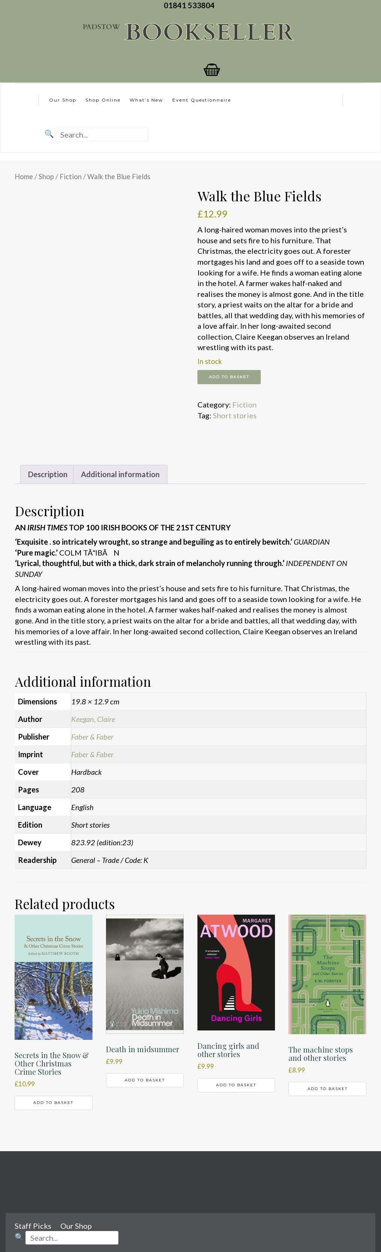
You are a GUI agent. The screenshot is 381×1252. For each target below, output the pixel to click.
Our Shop (62, 100)
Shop (46, 176)
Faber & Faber (92, 736)
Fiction (71, 176)
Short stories (235, 415)
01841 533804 (191, 5)
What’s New (146, 100)
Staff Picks (33, 1225)
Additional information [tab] (120, 474)
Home (24, 176)
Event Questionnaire (201, 100)
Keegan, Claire (93, 718)
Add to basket (229, 376)
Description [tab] (47, 474)
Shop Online (103, 100)
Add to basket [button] (53, 1102)
